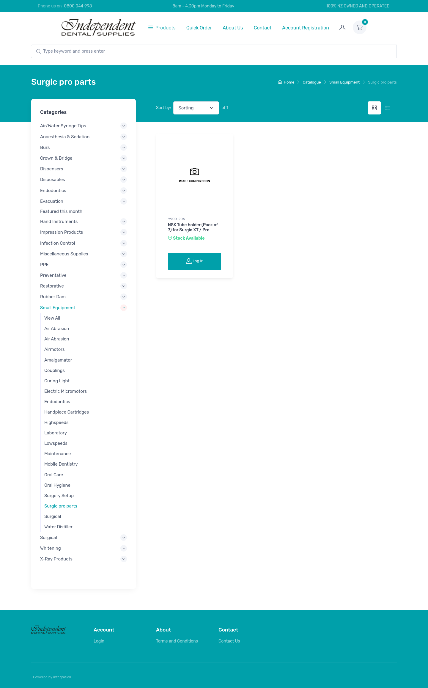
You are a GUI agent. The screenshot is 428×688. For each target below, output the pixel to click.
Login (99, 641)
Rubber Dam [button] (53, 296)
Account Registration (305, 28)
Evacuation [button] (51, 201)
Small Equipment (344, 82)
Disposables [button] (52, 179)
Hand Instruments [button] (59, 221)
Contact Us (229, 641)
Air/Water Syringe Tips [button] (63, 125)
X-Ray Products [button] (56, 559)
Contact (263, 28)
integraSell (62, 677)
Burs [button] (45, 147)
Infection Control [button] (57, 243)
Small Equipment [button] (57, 307)
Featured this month (61, 211)
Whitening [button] (50, 548)
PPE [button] (44, 264)
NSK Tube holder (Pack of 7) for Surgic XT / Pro (193, 227)
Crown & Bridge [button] (56, 158)
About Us (233, 28)
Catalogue (312, 82)
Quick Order (199, 28)
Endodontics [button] (53, 190)
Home (286, 82)
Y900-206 (176, 219)
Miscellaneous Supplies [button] (64, 253)
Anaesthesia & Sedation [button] (64, 136)
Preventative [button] (53, 275)
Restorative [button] (52, 286)
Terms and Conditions (177, 641)
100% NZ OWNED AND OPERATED (355, 6)
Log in (195, 261)
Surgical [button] (48, 537)
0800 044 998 (78, 6)
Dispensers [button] (51, 169)
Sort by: (163, 107)
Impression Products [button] (61, 232)
